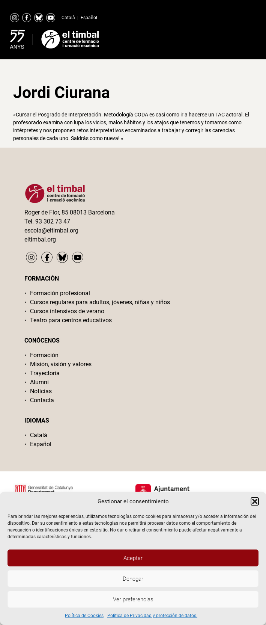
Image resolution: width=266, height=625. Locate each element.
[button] (254, 501)
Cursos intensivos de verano (67, 311)
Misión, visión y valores (61, 364)
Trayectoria (45, 373)
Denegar (133, 578)
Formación (44, 355)
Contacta (42, 400)
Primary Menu (233, 37)
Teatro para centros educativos (71, 320)
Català (68, 17)
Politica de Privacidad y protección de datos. (152, 615)
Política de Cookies (84, 615)
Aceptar (133, 558)
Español (89, 17)
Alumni (39, 382)
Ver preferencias (133, 599)
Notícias (41, 391)
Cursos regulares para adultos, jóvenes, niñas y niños (100, 302)
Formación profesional (60, 293)
